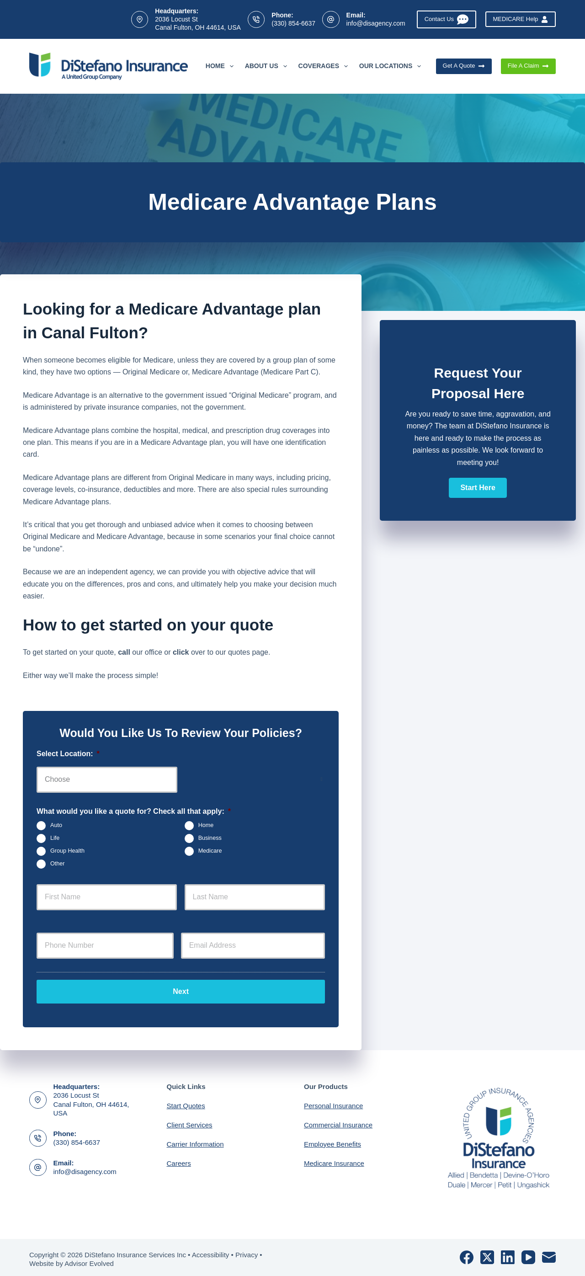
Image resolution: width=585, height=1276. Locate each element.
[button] (477, 488)
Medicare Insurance (334, 1160)
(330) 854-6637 (293, 23)
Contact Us (446, 19)
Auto (56, 825)
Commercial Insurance (338, 1121)
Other (57, 864)
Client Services (190, 1121)
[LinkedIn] (508, 1253)
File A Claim (528, 65)
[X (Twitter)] (487, 1253)
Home (221, 66)
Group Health (67, 851)
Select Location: (68, 754)
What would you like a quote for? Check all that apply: (134, 811)
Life (54, 838)
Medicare (210, 851)
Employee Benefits (332, 1140)
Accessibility (210, 1251)
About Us (268, 66)
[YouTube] (528, 1253)
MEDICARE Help (520, 19)
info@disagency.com (375, 23)
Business (210, 838)
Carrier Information (195, 1140)
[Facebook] (466, 1253)
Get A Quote (464, 65)
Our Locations (392, 66)
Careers (179, 1160)
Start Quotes (186, 1102)
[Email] (549, 1253)
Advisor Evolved (89, 1260)
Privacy (246, 1251)
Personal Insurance (333, 1102)
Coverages (324, 66)
